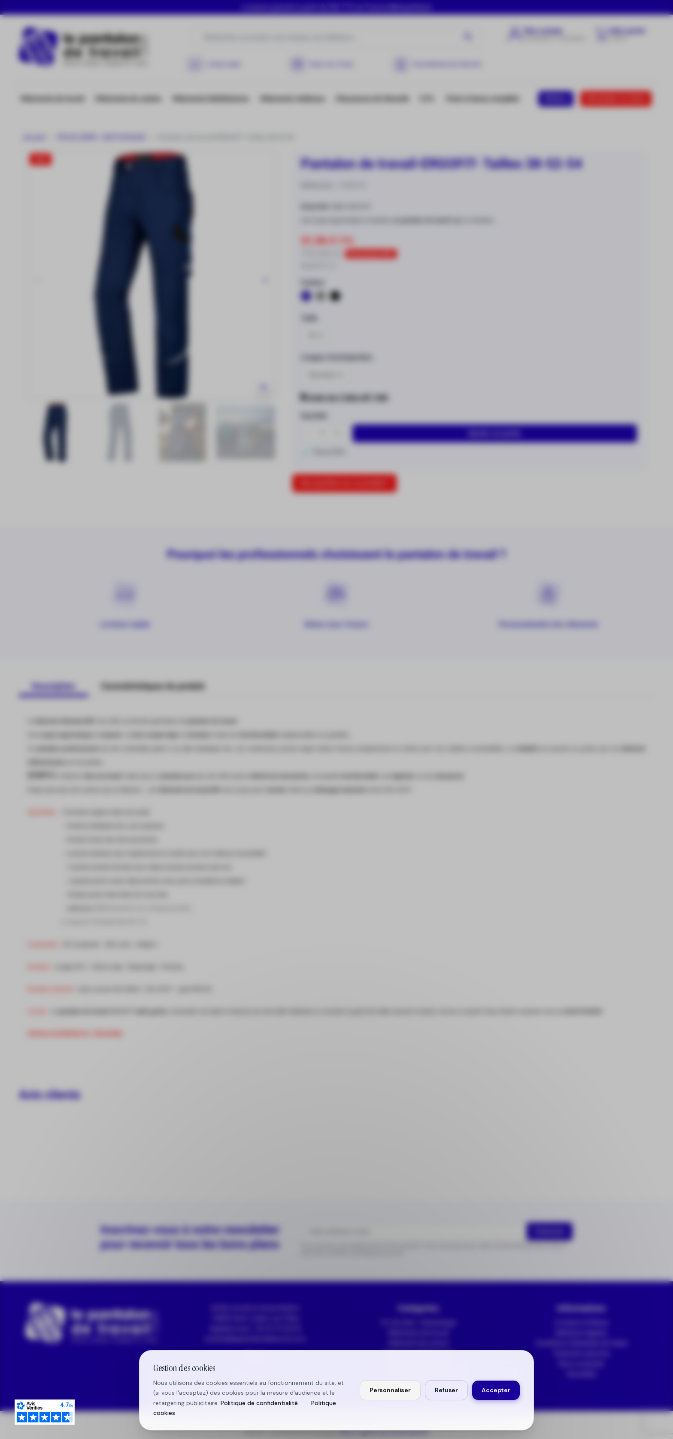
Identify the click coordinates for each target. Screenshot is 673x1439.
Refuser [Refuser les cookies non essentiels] (446, 1390)
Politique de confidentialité (259, 1403)
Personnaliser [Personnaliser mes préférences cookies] (390, 1390)
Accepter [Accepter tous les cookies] (496, 1390)
